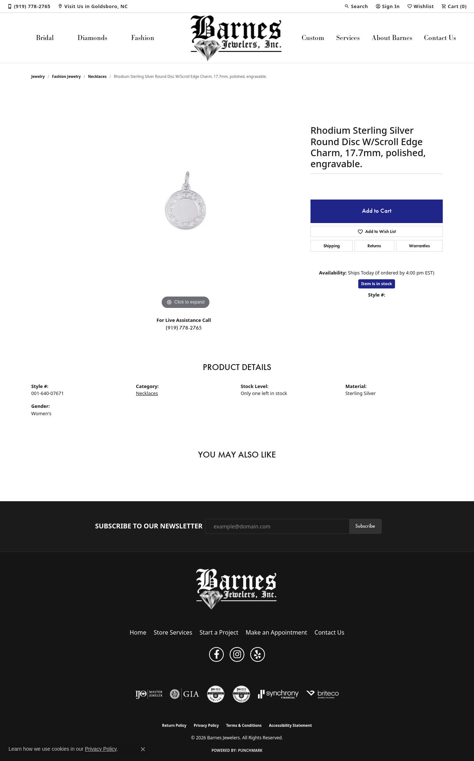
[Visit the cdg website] (241, 694)
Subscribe (365, 526)
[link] (28, 6)
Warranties (419, 245)
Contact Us (440, 37)
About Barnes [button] (392, 37)
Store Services (173, 632)
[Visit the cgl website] (216, 694)
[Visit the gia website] (184, 694)
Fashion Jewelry (66, 76)
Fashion (142, 37)
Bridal (45, 37)
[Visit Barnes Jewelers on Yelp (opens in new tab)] (257, 654)
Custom (313, 37)
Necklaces (97, 76)
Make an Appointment (276, 632)
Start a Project (219, 632)
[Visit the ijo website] (149, 694)
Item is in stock (376, 283)
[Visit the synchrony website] (278, 694)
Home (138, 632)
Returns (374, 245)
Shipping (331, 245)
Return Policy (174, 725)
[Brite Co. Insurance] (322, 694)
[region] (185, 200)
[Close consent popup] (143, 749)
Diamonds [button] (92, 37)
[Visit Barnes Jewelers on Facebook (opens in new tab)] (216, 654)
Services (348, 37)
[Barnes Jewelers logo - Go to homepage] (237, 38)
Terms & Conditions (244, 725)
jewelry (38, 76)
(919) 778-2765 (184, 328)
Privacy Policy (206, 725)
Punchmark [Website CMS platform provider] (250, 750)
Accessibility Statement (290, 725)
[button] (356, 6)
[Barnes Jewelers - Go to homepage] (237, 589)
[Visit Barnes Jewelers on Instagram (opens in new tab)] (237, 654)
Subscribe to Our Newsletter (148, 526)
